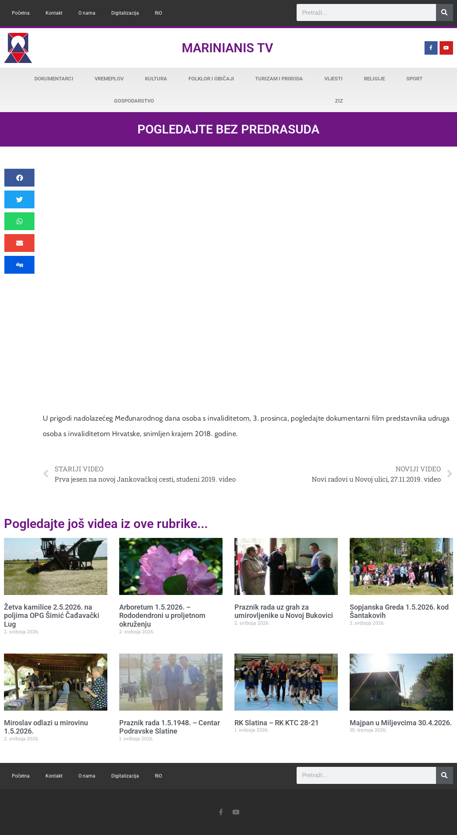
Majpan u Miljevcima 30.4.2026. (401, 723)
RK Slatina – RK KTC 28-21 (276, 723)
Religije (374, 79)
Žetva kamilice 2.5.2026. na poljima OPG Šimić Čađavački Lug (51, 615)
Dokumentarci (53, 79)
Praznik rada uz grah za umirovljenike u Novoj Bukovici (283, 611)
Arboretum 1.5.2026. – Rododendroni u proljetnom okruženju (162, 615)
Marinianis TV (227, 47)
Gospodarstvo (134, 101)
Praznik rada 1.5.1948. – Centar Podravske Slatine (169, 727)
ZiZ (339, 101)
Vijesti (333, 79)
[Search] (444, 12)
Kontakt (54, 13)
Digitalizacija (125, 13)
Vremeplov (109, 79)
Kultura (156, 79)
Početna (21, 13)
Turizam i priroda (279, 79)
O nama (86, 13)
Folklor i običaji (211, 79)
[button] (19, 178)
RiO (158, 13)
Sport (414, 79)
